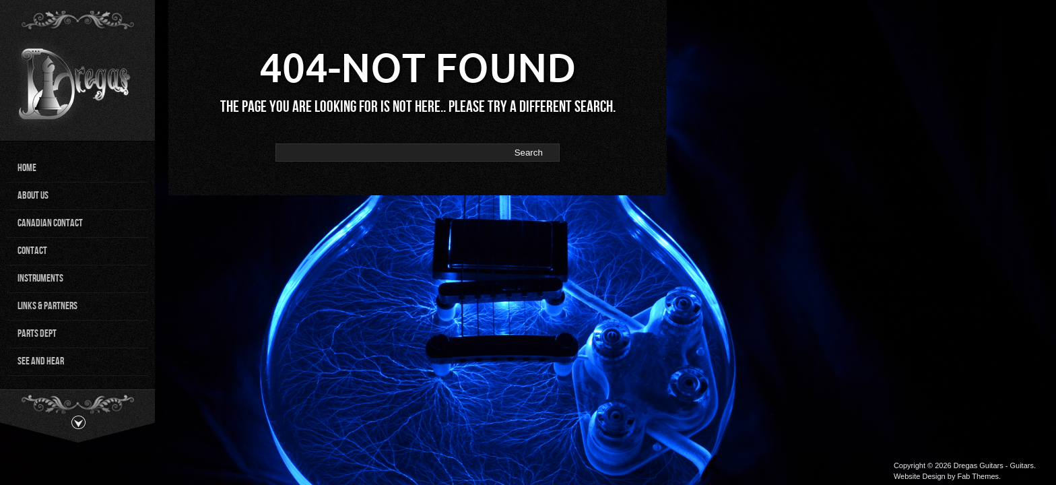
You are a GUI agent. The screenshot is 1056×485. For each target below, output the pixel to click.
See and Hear (41, 361)
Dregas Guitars (978, 465)
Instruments (40, 278)
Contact (32, 251)
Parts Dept (37, 333)
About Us (33, 195)
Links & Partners (47, 306)
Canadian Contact (50, 223)
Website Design (920, 476)
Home (27, 168)
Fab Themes (978, 476)
